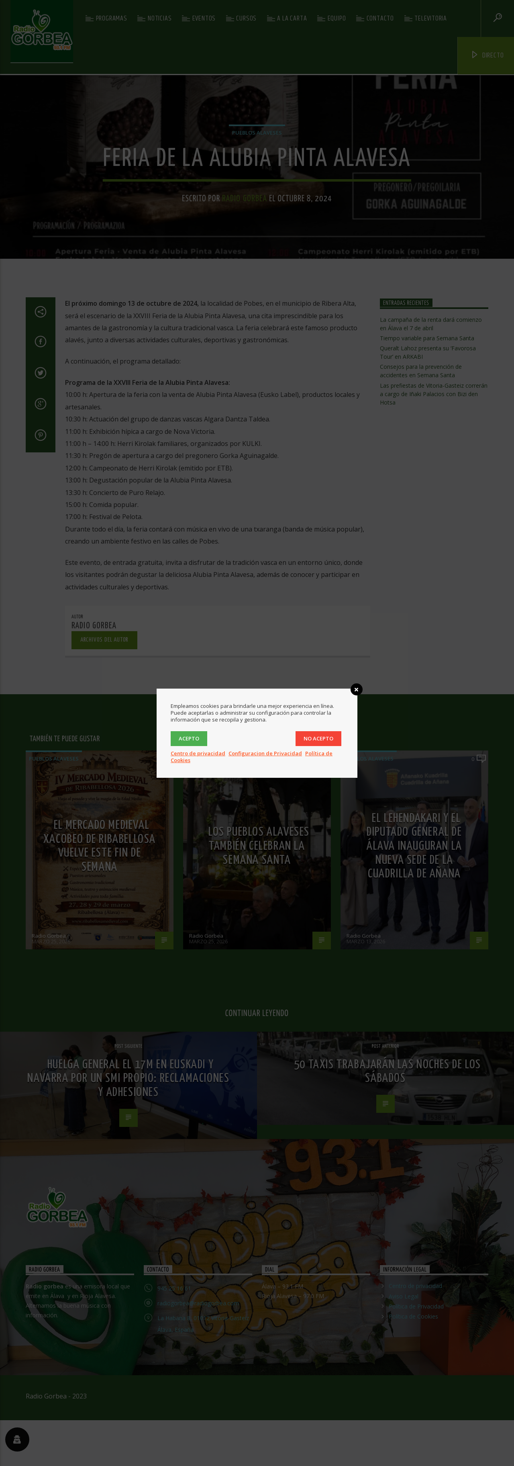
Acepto (189, 738)
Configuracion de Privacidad (265, 753)
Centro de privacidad (198, 753)
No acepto (318, 738)
